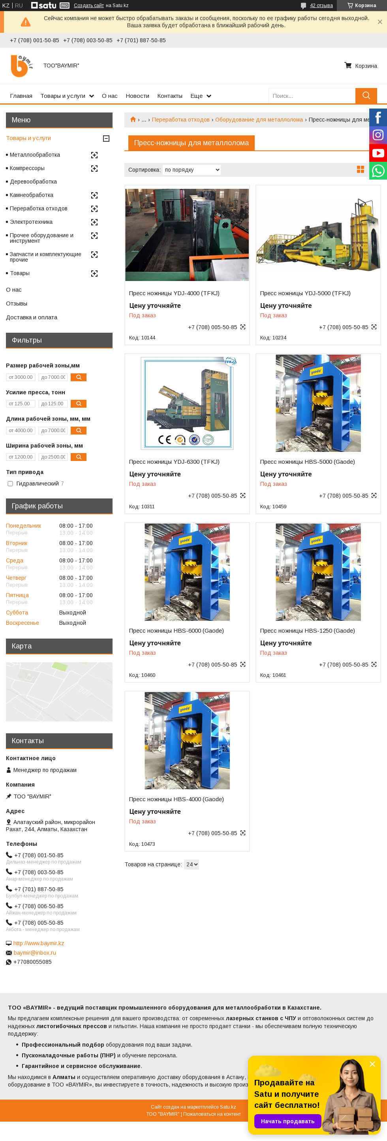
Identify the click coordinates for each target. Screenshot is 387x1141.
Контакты (169, 95)
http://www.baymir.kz (38, 943)
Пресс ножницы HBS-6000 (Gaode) (176, 631)
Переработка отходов (181, 119)
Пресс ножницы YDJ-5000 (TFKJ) (305, 293)
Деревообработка (33, 181)
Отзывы (16, 303)
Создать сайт (89, 5)
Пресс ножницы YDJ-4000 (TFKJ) (174, 293)
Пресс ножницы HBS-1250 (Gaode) (307, 631)
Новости (137, 95)
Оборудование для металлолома (259, 119)
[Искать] (366, 95)
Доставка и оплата (31, 317)
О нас (110, 95)
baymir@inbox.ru (35, 953)
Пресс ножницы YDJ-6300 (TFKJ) (174, 462)
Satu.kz (228, 1107)
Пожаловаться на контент (212, 1114)
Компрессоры (27, 168)
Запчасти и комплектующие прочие (45, 257)
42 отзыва (321, 5)
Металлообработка (35, 155)
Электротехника (31, 222)
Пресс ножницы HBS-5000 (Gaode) (307, 462)
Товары (20, 273)
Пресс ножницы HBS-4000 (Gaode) (176, 799)
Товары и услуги (62, 95)
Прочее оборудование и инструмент (41, 238)
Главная (21, 95)
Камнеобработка (31, 195)
